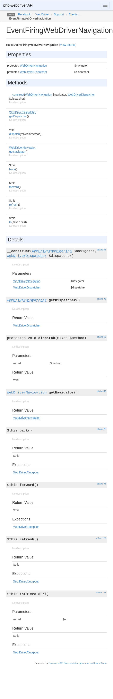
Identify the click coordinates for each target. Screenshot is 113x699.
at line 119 (101, 538)
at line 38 (101, 249)
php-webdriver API (18, 5)
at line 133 (101, 592)
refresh (13, 204)
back (12, 169)
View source (68, 44)
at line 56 (101, 337)
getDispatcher (18, 116)
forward (14, 187)
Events (73, 14)
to (10, 222)
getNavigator (17, 151)
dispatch (14, 134)
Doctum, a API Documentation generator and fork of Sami (77, 663)
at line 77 (101, 429)
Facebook (24, 14)
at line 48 (101, 299)
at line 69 (101, 391)
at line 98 (101, 483)
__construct (16, 94)
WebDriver (42, 14)
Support (59, 14)
